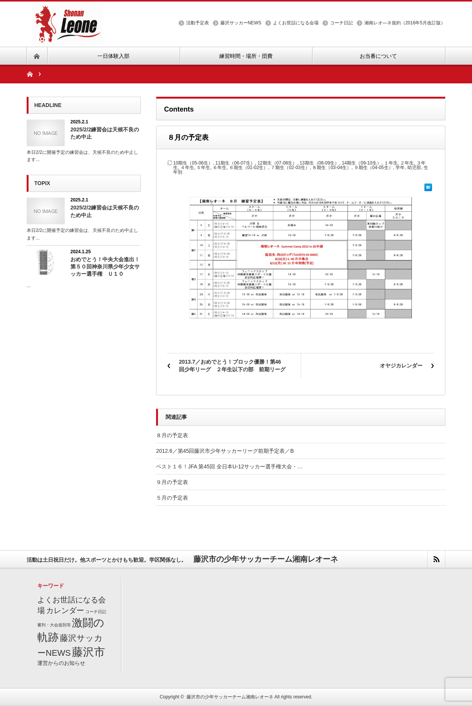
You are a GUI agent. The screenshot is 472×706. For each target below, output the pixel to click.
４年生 (187, 167)
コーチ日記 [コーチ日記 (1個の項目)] (95, 611)
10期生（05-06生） (193, 163)
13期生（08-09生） (319, 163)
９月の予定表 (172, 482)
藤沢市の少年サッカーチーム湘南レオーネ (230, 697)
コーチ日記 (341, 23)
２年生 (407, 163)
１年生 (391, 163)
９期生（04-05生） (373, 167)
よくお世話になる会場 (296, 23)
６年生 (219, 167)
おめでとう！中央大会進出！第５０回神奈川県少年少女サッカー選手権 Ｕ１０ (105, 266)
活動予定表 (197, 23)
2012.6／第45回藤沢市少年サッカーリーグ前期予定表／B (225, 451)
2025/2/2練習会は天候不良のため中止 (104, 133)
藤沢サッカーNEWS (241, 23)
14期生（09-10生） (361, 163)
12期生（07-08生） (277, 163)
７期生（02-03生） (290, 167)
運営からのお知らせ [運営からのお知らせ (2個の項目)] (61, 663)
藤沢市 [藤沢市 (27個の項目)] (88, 651)
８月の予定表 (172, 435)
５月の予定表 (172, 498)
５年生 (203, 167)
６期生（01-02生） (248, 167)
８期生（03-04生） (331, 167)
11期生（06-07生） (235, 163)
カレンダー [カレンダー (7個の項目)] (65, 610)
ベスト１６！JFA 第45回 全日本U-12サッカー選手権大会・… (229, 466)
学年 (400, 167)
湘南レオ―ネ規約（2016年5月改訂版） (404, 23)
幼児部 (414, 167)
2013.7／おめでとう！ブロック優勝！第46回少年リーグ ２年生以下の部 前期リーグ (232, 365)
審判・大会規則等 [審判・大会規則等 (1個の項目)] (54, 625)
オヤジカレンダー (401, 366)
